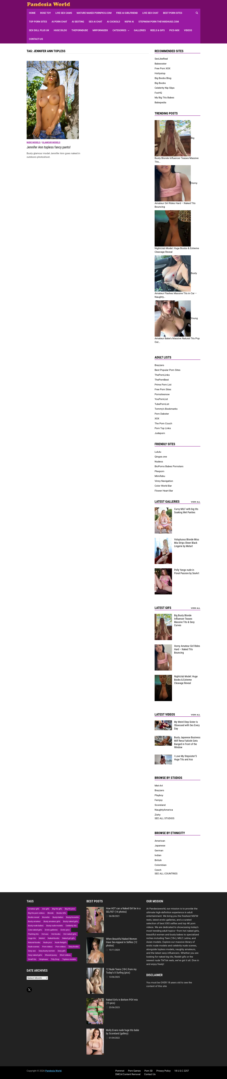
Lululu (158, 451)
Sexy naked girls (35, 955)
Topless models (69, 959)
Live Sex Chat (150, 13)
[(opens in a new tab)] (53, 99)
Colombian (160, 865)
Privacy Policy (163, 1070)
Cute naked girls (35, 930)
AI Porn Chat (59, 21)
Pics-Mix (174, 30)
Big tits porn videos (36, 913)
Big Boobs (160, 83)
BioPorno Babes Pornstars (169, 466)
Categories (119, 30)
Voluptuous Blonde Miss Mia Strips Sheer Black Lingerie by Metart (186, 543)
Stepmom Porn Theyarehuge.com (158, 21)
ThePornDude (80, 30)
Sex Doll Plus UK (39, 30)
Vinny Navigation (164, 481)
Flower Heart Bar (164, 490)
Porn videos (60, 947)
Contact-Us (36, 39)
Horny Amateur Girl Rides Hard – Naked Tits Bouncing (187, 649)
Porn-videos (47, 947)
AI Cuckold (113, 21)
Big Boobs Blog (163, 78)
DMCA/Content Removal (128, 1074)
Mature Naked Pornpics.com (94, 13)
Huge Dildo (60, 30)
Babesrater (160, 63)
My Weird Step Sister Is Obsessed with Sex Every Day (187, 725)
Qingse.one (161, 456)
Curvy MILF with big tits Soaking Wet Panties (186, 510)
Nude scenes (33, 947)
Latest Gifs (163, 608)
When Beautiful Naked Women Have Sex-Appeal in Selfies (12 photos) (121, 942)
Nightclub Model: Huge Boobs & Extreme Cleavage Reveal (186, 680)
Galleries (140, 30)
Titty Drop (55, 959)
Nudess (159, 461)
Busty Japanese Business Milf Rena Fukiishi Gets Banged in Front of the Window (187, 742)
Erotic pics (65, 930)
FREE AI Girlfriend (127, 13)
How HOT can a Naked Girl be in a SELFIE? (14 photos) (123, 910)
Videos (188, 30)
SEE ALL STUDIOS (164, 818)
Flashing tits (33, 934)
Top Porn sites (38, 21)
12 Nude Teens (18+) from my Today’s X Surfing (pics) (121, 971)
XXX (157, 418)
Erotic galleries (51, 930)
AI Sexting (78, 21)
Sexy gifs (61, 951)
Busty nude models (54, 926)
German (159, 850)
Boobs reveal (33, 917)
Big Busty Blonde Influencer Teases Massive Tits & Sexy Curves (184, 620)
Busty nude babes (35, 926)
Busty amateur (34, 921)
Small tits (32, 959)
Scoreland (160, 805)
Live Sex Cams (63, 13)
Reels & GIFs (157, 30)
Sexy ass (32, 951)
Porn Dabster (162, 413)
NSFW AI (129, 21)
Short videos (65, 955)
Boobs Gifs (61, 913)
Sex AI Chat (95, 21)
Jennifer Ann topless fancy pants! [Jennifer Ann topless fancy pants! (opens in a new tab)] (49, 147)
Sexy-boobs (74, 947)
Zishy (158, 814)
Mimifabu (160, 476)
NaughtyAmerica (164, 809)
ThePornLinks (162, 374)
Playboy (159, 795)
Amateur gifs (33, 909)
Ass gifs (45, 909)
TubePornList (162, 404)
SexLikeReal (161, 58)
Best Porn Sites (172, 13)
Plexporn (159, 471)
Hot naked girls (69, 934)
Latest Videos (165, 714)
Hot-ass (45, 934)
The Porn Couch (163, 423)
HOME (32, 13)
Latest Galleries (167, 501)
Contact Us (150, 1074)
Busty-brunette (72, 917)
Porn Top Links (163, 428)
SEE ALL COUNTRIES (166, 873)
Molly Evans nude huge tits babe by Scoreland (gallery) (122, 1032)
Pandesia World (53, 1070)
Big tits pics (70, 909)
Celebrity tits (71, 926)
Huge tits (32, 938)
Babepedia (160, 102)
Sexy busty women (47, 951)
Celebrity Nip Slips (164, 87)
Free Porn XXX (162, 68)
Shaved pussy (51, 955)
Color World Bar (163, 485)
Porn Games (134, 1070)
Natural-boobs (34, 942)
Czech (158, 869)
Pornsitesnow (162, 394)
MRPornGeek (100, 30)
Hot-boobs (55, 934)
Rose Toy (45, 13)
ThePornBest (162, 379)
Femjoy (159, 800)
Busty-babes (58, 917)
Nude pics (47, 942)
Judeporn (160, 433)
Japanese (160, 845)
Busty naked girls (70, 921)
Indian (158, 855)
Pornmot (119, 1070)
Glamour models (51, 142)
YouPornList (161, 399)
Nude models (33, 142)
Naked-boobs (53, 938)
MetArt (42, 938)
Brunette (45, 917)
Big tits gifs (57, 909)
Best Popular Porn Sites (167, 370)
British (158, 860)
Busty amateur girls (52, 921)
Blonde (51, 913)
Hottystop (160, 73)
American (160, 840)
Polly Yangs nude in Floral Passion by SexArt (186, 571)
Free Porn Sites (163, 389)
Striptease (43, 959)
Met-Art (159, 785)
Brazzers (159, 365)
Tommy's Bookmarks (166, 408)
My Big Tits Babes (164, 97)
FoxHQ (158, 92)
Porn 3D (148, 1070)
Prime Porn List (163, 384)
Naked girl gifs (68, 938)
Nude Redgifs (60, 942)
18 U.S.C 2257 (181, 1070)
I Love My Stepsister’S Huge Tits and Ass (185, 758)
